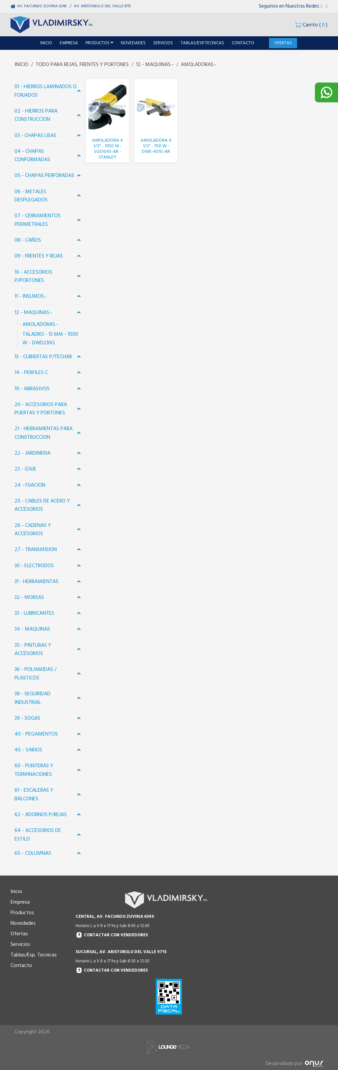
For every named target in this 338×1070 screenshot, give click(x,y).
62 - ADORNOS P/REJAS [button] (41, 814)
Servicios (20, 944)
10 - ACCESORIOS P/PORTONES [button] (33, 276)
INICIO (46, 43)
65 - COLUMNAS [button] (33, 853)
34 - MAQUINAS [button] (32, 629)
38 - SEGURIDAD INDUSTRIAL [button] (33, 698)
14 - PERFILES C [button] (31, 372)
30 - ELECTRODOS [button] (34, 565)
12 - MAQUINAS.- (155, 64)
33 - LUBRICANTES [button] (34, 613)
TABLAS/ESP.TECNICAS (202, 43)
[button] (79, 91)
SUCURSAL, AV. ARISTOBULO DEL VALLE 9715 (121, 951)
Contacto (21, 965)
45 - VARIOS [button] (28, 749)
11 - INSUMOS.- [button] (31, 296)
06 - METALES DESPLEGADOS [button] (31, 195)
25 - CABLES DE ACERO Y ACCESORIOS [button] (42, 505)
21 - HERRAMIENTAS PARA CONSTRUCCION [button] (44, 432)
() (310, 25)
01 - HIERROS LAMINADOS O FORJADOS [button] (46, 90)
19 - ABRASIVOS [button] (32, 388)
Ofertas (19, 933)
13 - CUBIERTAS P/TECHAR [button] (43, 356)
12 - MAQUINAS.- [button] (33, 312)
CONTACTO (243, 43)
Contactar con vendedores (112, 935)
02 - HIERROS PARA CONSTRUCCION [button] (36, 115)
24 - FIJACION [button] (30, 485)
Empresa (20, 902)
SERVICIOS (163, 43)
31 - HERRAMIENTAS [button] (36, 581)
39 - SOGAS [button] (27, 718)
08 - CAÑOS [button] (28, 240)
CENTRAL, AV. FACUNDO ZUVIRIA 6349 (115, 916)
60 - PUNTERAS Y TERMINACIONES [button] (34, 769)
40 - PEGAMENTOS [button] (36, 734)
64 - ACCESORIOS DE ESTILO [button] (38, 834)
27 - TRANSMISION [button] (36, 549)
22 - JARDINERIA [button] (33, 453)
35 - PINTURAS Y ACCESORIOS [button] (33, 649)
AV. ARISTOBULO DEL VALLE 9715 (102, 6)
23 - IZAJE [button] (25, 469)
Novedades (23, 923)
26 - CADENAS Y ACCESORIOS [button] (33, 529)
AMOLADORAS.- (199, 64)
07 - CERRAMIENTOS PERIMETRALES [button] (37, 219)
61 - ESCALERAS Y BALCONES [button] (34, 794)
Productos (22, 912)
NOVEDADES (133, 43)
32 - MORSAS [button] (29, 597)
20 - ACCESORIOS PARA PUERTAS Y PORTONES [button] (41, 408)
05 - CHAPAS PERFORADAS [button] (44, 175)
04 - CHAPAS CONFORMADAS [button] (32, 155)
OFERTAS (283, 43)
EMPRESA (69, 43)
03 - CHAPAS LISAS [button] (35, 135)
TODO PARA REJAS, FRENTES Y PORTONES (82, 64)
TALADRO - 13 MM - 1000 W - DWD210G (50, 338)
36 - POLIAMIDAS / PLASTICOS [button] (35, 673)
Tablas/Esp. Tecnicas (34, 954)
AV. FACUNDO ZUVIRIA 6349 (41, 6)
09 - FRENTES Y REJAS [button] (39, 256)
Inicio (16, 891)
